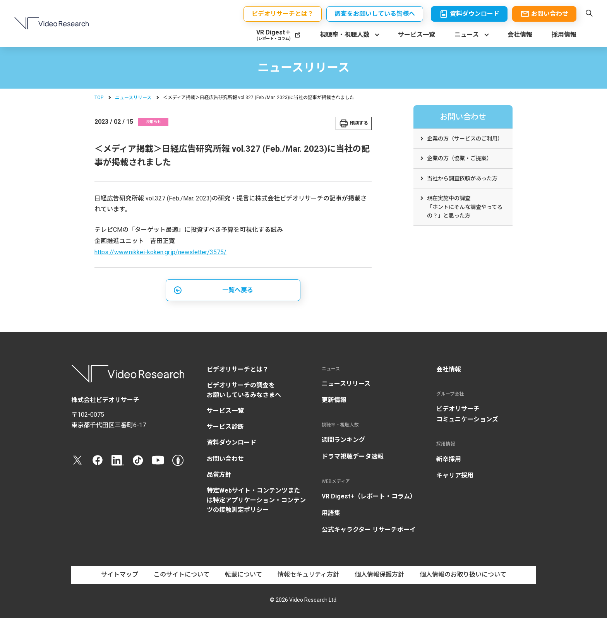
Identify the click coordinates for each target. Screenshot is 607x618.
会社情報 (520, 35)
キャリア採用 (454, 475)
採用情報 (564, 35)
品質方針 (219, 474)
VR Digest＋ (273, 35)
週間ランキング (343, 439)
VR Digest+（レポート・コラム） (369, 496)
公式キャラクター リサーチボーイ (369, 529)
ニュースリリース (133, 97)
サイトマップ (119, 574)
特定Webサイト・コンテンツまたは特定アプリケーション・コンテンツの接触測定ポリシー (256, 500)
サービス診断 (225, 426)
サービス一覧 (416, 35)
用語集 (331, 513)
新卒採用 (448, 459)
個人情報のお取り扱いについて (463, 574)
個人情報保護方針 (379, 574)
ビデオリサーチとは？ (238, 369)
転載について (243, 574)
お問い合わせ (225, 458)
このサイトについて (181, 574)
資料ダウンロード (231, 442)
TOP (98, 97)
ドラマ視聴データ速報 (353, 456)
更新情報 (334, 400)
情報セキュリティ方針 (308, 574)
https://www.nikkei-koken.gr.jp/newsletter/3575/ (160, 252)
